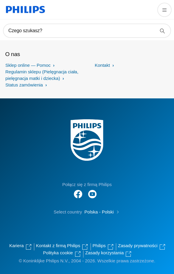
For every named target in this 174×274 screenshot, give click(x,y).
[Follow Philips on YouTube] (92, 190)
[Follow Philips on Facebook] (78, 190)
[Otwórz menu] (164, 10)
